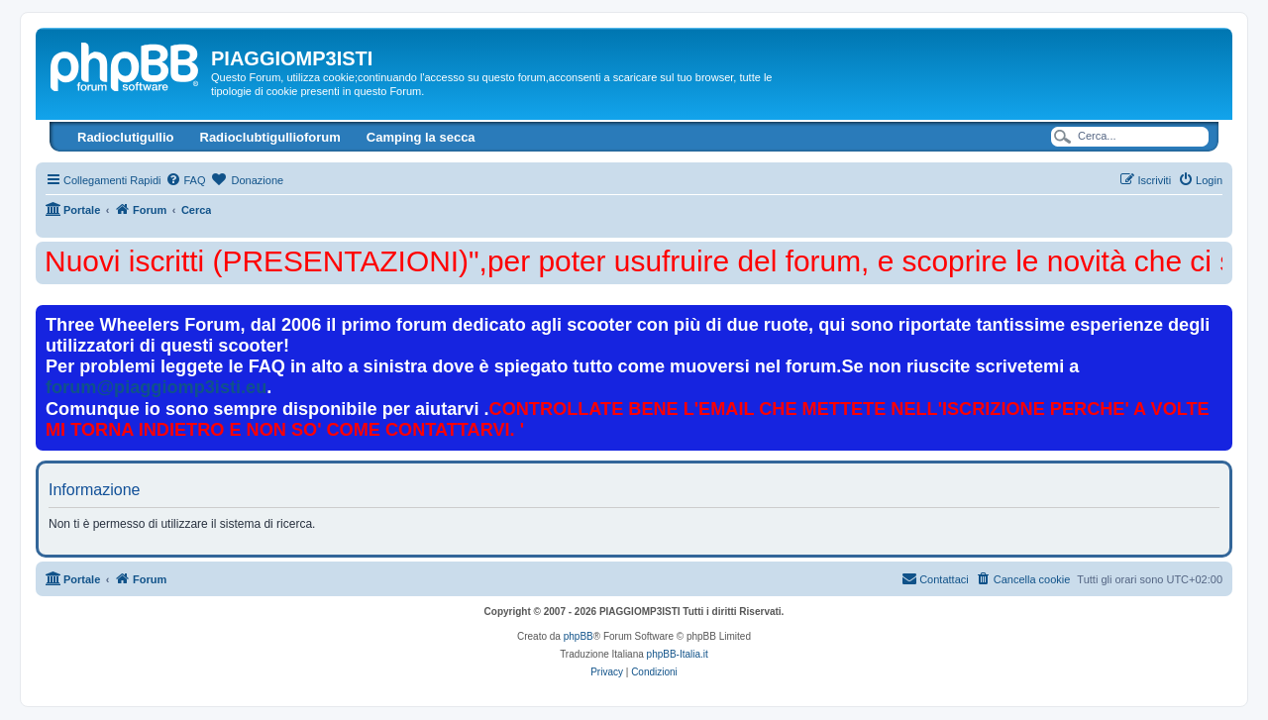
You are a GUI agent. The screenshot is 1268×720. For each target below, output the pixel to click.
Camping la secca (421, 137)
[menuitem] (185, 180)
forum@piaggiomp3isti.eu (156, 387)
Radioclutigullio (125, 137)
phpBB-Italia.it (677, 654)
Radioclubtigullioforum (270, 137)
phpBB (578, 636)
